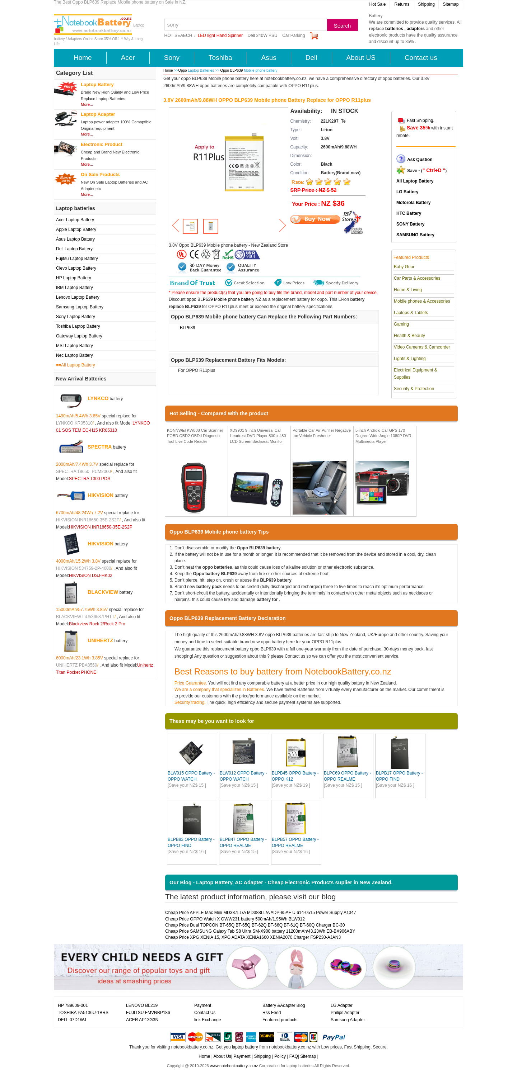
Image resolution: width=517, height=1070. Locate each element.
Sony (172, 57)
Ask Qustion (420, 159)
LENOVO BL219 (142, 1005)
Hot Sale (377, 4)
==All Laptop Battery (75, 365)
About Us (222, 1056)
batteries (394, 28)
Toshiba (220, 57)
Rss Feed (271, 1012)
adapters (416, 28)
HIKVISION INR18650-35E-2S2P (88, 519)
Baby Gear (404, 266)
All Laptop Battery (414, 181)
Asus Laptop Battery (75, 239)
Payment (202, 1005)
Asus (268, 57)
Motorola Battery (413, 202)
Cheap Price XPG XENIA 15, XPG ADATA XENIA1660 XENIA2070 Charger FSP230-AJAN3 (253, 937)
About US (361, 57)
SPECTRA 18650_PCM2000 (83, 471)
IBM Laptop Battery (74, 287)
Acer (128, 57)
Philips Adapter (345, 1012)
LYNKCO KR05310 (74, 423)
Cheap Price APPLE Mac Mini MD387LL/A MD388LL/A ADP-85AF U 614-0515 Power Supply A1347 (260, 912)
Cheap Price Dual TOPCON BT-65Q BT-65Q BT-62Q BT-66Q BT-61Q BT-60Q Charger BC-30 (255, 925)
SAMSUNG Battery (415, 234)
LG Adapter (342, 1005)
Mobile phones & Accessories (422, 301)
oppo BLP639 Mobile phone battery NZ (224, 299)
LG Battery (407, 191)
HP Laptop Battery (73, 277)
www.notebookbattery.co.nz (234, 1066)
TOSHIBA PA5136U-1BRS (83, 1012)
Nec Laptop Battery (74, 355)
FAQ (293, 1056)
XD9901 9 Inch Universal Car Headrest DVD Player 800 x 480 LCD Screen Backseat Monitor (258, 436)
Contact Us (204, 1012)
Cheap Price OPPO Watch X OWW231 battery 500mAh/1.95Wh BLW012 (235, 919)
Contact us (421, 57)
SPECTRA (100, 447)
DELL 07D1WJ (72, 1019)
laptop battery (245, 1047)
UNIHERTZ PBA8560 (76, 665)
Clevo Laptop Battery (76, 268)
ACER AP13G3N (142, 1019)
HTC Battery (408, 213)
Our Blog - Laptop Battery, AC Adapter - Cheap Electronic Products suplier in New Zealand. (281, 882)
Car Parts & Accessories (417, 278)
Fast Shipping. (420, 120)
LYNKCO (98, 398)
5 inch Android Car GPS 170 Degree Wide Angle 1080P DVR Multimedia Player (383, 436)
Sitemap (450, 4)
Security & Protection (414, 388)
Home (83, 57)
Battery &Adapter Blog (283, 1005)
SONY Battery (410, 224)
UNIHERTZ (100, 640)
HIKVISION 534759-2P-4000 (83, 568)
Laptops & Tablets (411, 312)
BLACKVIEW (103, 592)
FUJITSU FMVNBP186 (148, 1012)
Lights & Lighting (410, 358)
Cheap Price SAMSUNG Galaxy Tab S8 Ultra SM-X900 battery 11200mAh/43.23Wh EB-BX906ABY (260, 931)
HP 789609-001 (73, 1005)
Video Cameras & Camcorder (422, 347)
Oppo (182, 70)
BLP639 (187, 327)
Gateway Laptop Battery (79, 335)
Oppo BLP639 (232, 70)
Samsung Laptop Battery (79, 306)
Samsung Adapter (348, 1019)
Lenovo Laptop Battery (77, 297)
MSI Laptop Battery (74, 345)
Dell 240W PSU (262, 35)
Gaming (401, 324)
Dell (311, 57)
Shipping (426, 4)
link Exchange (207, 1019)
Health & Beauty (409, 335)
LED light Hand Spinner (220, 35)
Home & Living (408, 289)
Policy (280, 1056)
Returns (401, 4)
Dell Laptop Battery (74, 248)
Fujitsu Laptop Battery (77, 258)
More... (87, 104)
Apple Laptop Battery (76, 229)
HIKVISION (100, 495)
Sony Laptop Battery (75, 316)
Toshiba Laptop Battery (78, 326)
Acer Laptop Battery (75, 219)
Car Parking (293, 35)
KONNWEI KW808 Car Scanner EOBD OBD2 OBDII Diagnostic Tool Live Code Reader (195, 436)
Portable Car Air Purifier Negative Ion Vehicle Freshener (322, 433)
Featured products (279, 1019)
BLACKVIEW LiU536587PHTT (85, 616)
